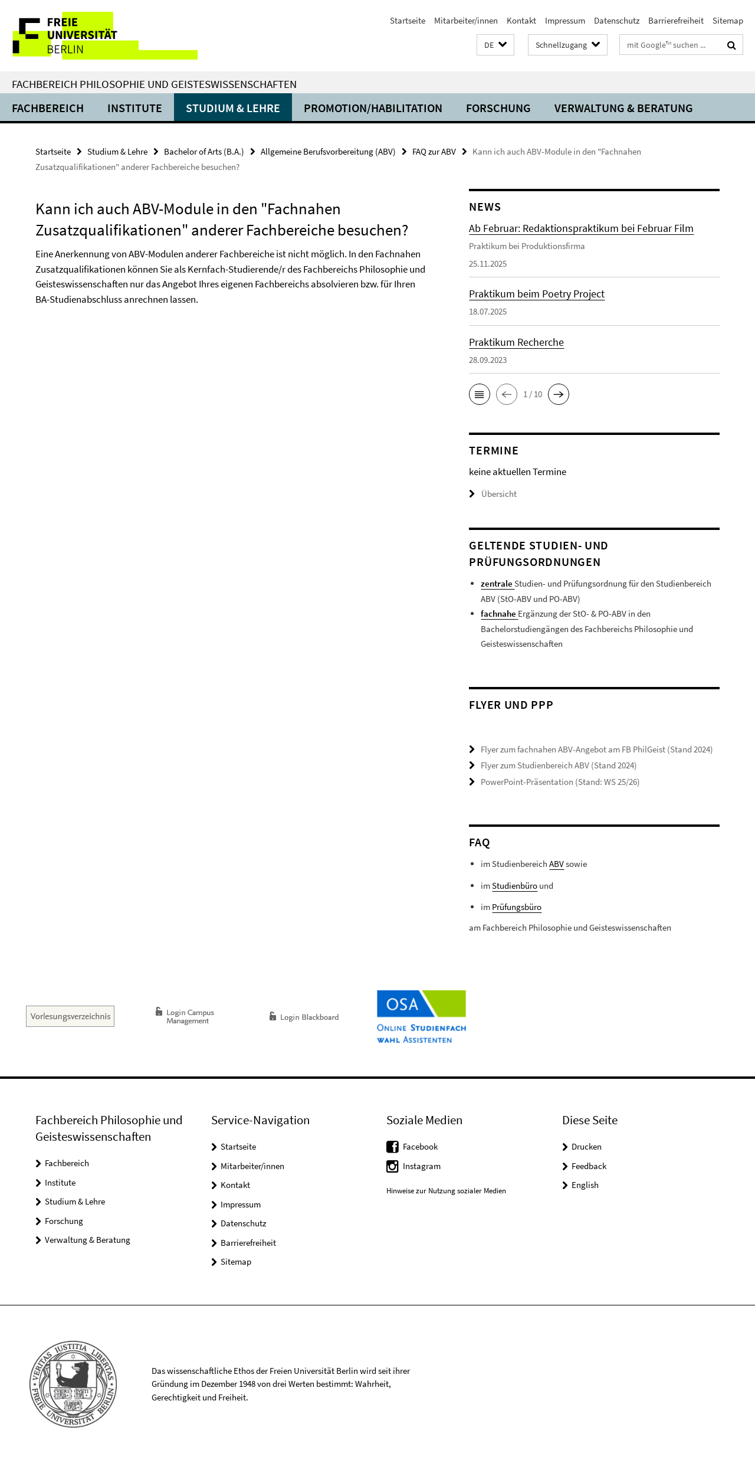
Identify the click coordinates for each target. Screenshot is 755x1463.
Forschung (498, 107)
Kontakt (521, 20)
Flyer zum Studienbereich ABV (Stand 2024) (559, 765)
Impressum (565, 20)
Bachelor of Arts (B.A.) (204, 151)
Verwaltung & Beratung (623, 107)
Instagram (422, 1165)
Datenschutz (616, 20)
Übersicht (493, 493)
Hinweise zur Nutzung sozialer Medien (446, 1191)
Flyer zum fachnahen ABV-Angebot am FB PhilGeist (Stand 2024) (597, 749)
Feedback (589, 1165)
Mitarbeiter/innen (466, 20)
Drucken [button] (587, 1146)
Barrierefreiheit (676, 20)
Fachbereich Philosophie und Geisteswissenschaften (154, 84)
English (585, 1184)
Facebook (420, 1146)
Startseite (407, 20)
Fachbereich (48, 107)
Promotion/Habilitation (373, 107)
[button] (495, 45)
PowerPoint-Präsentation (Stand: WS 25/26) (560, 781)
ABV (556, 863)
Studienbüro (514, 885)
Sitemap (728, 20)
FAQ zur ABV (434, 151)
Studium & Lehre (233, 107)
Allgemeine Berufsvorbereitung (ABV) (328, 151)
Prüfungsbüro (516, 906)
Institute (134, 107)
